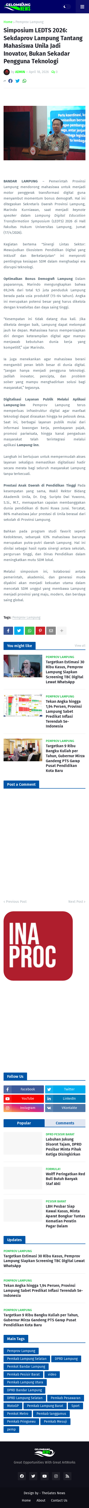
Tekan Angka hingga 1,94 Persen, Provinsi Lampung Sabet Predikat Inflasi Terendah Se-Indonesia (64, 713)
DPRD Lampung (66, 1359)
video (52, 1374)
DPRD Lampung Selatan (24, 1398)
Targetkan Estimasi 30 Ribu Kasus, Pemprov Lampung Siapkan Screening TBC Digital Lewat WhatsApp (65, 672)
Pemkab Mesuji (55, 1422)
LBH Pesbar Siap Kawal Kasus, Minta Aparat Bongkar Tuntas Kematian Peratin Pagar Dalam (65, 1216)
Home (8, 22)
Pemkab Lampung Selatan (27, 1359)
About (41, 1500)
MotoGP (13, 1406)
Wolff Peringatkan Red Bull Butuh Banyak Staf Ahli (65, 1179)
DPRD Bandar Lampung (24, 1390)
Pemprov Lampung (29, 22)
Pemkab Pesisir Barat (23, 1374)
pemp (11, 1429)
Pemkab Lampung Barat (45, 1406)
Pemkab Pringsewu (21, 1422)
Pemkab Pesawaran (65, 1398)
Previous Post (16, 902)
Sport (75, 1406)
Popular (24, 1123)
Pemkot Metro (17, 1414)
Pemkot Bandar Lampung (26, 1367)
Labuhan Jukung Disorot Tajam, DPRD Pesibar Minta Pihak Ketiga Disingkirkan (63, 1146)
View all (80, 645)
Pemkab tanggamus (51, 1414)
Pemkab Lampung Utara (25, 1382)
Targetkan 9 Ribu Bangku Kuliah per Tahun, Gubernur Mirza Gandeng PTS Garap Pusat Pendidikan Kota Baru (65, 758)
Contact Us (59, 1500)
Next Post (75, 902)
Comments (65, 1123)
